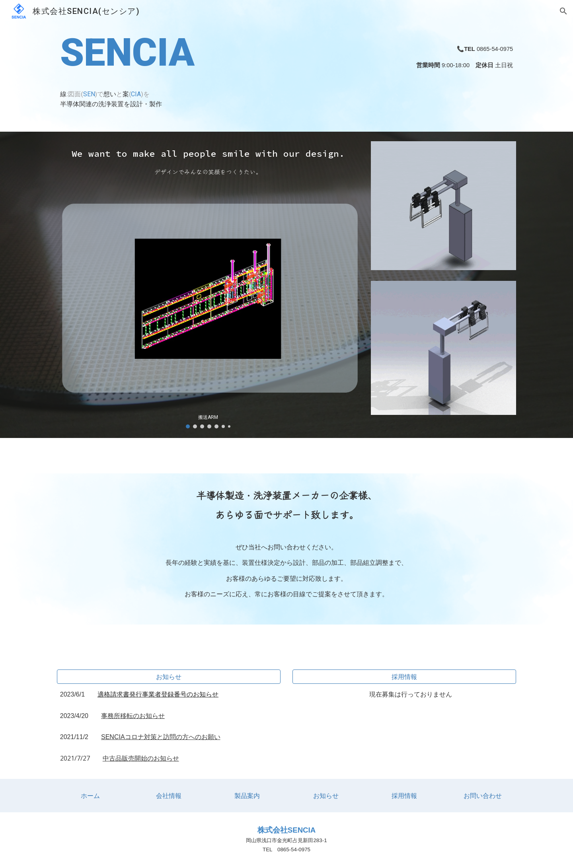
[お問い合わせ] (482, 795)
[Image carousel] (208, 305)
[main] (208, 66)
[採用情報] (404, 676)
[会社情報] (168, 795)
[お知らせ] (168, 676)
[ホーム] (90, 795)
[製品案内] (247, 795)
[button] (563, 11)
